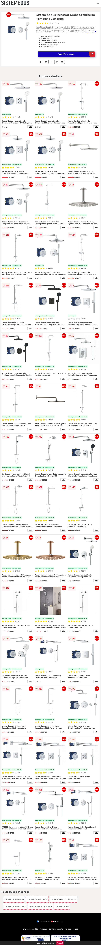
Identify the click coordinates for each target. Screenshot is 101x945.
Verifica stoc (76, 54)
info (30, 127)
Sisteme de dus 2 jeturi (37, 899)
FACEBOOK (43, 921)
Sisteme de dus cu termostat (63, 899)
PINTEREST (57, 921)
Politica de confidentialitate (51, 929)
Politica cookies (71, 929)
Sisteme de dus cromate (15, 906)
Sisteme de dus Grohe (14, 899)
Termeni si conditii (30, 929)
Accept (60, 943)
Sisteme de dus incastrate (40, 906)
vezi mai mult (91, 32)
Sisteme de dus (62, 906)
